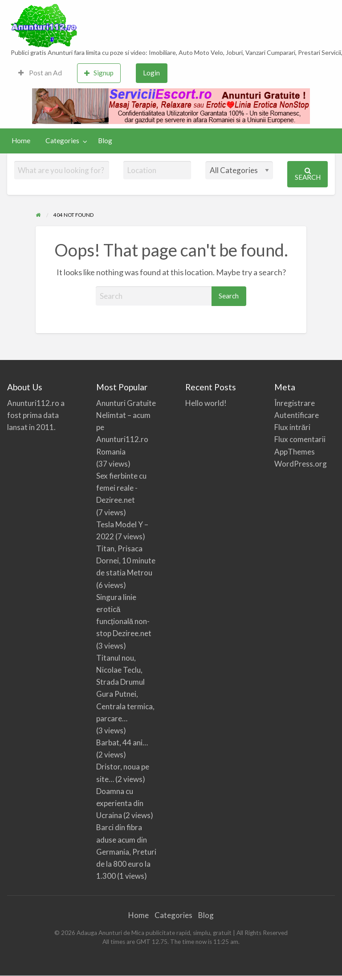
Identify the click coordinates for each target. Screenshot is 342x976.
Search (308, 174)
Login (151, 73)
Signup (99, 73)
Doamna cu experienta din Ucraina (119, 803)
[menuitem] (40, 73)
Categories (62, 140)
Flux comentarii (300, 439)
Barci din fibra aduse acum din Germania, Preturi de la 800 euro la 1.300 (126, 852)
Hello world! (206, 403)
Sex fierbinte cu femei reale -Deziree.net (121, 488)
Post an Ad (40, 73)
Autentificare (296, 415)
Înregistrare (294, 403)
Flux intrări (292, 427)
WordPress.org (300, 463)
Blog (105, 140)
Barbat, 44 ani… (122, 742)
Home (21, 140)
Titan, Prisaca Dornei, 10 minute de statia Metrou (125, 560)
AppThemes (294, 451)
